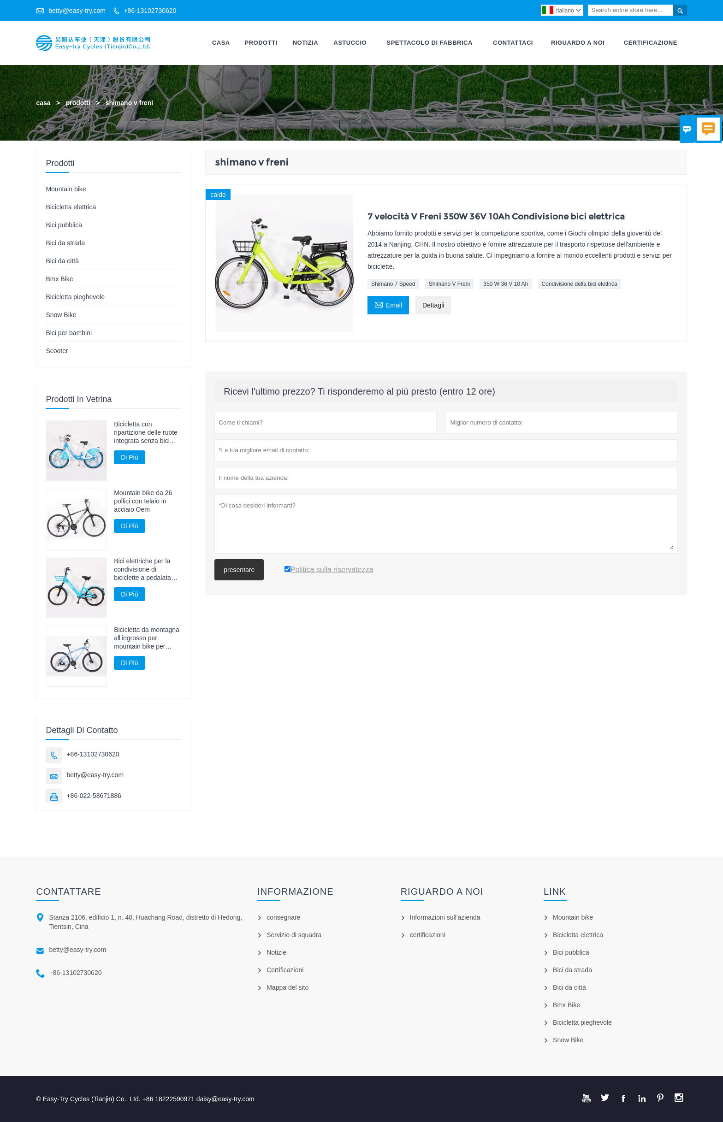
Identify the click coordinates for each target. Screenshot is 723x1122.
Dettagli (433, 305)
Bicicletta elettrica (71, 207)
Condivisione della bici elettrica (579, 284)
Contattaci (513, 42)
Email (388, 304)
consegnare (283, 917)
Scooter (57, 350)
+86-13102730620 (150, 10)
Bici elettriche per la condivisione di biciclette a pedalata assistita (142, 570)
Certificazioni (285, 970)
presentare (239, 569)
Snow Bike (61, 315)
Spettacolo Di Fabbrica (430, 42)
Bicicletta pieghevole (75, 297)
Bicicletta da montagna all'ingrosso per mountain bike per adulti (146, 638)
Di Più (129, 457)
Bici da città (62, 261)
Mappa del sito (287, 987)
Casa (221, 42)
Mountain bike (66, 189)
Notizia (306, 42)
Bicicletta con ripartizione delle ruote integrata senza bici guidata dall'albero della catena (148, 432)
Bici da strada (65, 243)
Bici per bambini (69, 333)
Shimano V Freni (449, 284)
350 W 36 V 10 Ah (505, 284)
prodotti (78, 102)
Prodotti (261, 42)
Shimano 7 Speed (393, 284)
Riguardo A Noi (578, 42)
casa (43, 102)
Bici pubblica (64, 225)
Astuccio (350, 42)
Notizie (276, 952)
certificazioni (427, 935)
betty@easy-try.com (77, 10)
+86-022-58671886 (93, 795)
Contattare (68, 891)
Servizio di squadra (294, 935)
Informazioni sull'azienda (445, 917)
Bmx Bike (59, 279)
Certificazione (650, 42)
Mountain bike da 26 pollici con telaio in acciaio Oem (143, 501)
